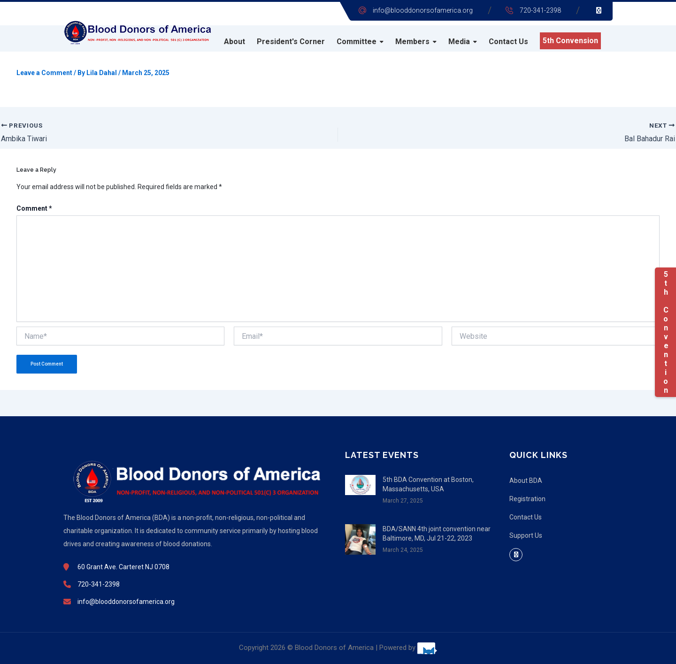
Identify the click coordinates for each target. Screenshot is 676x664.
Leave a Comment (44, 72)
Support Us (525, 535)
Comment (34, 208)
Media (459, 41)
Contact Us (508, 41)
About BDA (525, 480)
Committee (356, 41)
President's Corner (291, 41)
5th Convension (570, 40)
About (234, 41)
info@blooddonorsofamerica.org (423, 10)
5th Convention (665, 332)
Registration (527, 499)
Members (412, 41)
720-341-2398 (540, 10)
